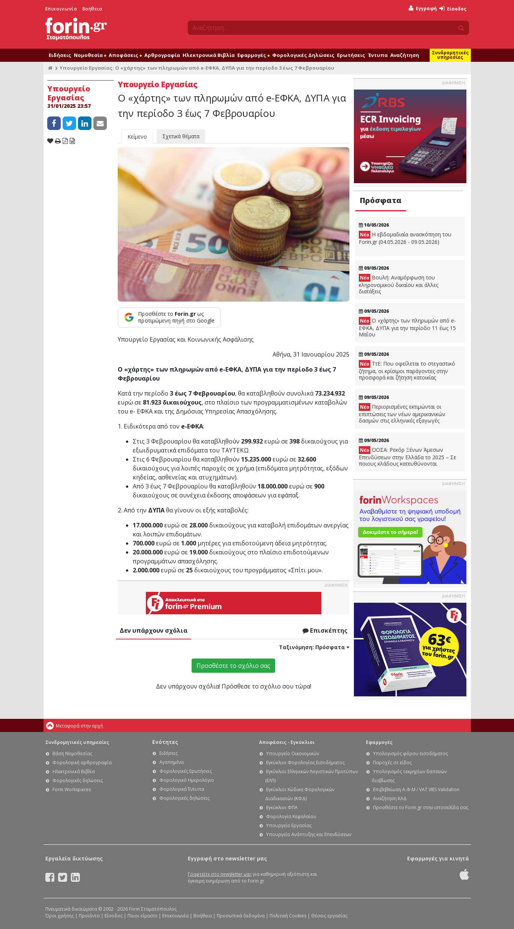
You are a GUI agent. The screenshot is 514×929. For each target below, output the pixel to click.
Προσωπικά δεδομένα (241, 916)
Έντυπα (378, 55)
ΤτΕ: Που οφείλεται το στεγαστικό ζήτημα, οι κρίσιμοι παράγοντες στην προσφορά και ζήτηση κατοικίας (407, 370)
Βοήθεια (92, 9)
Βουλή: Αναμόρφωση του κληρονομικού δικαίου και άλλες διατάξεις (398, 284)
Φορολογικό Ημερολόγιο (186, 780)
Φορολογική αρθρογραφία (82, 762)
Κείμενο (137, 136)
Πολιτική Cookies (288, 916)
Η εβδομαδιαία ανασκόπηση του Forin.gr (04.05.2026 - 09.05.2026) (405, 238)
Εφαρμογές (253, 55)
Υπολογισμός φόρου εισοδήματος (410, 753)
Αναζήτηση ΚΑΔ (390, 798)
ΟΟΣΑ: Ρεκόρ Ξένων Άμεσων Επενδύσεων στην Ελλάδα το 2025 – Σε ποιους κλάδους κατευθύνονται (407, 456)
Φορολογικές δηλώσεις (77, 780)
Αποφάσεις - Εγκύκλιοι (287, 742)
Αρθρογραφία (162, 55)
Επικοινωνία (61, 9)
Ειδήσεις (60, 55)
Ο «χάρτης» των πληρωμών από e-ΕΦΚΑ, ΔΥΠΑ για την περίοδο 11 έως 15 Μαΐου (407, 327)
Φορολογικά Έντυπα (181, 789)
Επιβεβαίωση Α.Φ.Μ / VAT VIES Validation (416, 789)
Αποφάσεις (125, 55)
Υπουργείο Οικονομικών (292, 753)
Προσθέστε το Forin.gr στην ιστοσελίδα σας (420, 807)
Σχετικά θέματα (180, 136)
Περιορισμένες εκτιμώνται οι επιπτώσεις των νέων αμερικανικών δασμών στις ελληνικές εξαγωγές (402, 413)
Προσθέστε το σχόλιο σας (233, 666)
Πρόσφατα (381, 200)
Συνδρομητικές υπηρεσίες (450, 54)
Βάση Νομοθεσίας (72, 753)
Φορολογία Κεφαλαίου (291, 816)
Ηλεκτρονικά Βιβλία (209, 55)
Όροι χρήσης (59, 916)
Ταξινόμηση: (314, 647)
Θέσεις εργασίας (329, 916)
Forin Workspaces (71, 789)
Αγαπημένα (171, 762)
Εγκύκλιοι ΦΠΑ (282, 807)
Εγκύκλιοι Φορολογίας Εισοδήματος (305, 762)
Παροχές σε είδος (392, 762)
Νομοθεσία (90, 55)
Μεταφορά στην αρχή (79, 726)
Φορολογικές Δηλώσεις (303, 55)
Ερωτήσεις (351, 55)
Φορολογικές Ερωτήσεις (185, 771)
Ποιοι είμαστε (142, 916)
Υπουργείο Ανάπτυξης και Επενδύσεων (308, 834)
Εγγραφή (423, 8)
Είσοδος (452, 9)
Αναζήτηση (404, 55)
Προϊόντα (89, 916)
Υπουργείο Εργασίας (289, 825)
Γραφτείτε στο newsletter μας (220, 874)
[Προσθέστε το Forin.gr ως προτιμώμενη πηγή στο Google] (169, 317)
